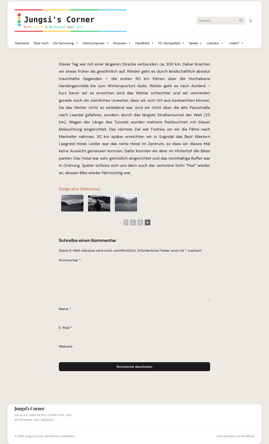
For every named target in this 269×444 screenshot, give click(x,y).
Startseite (22, 43)
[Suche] (216, 20)
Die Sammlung (65, 43)
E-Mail (65, 327)
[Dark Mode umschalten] (250, 20)
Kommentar (70, 260)
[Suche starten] (241, 20)
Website (66, 346)
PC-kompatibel (171, 43)
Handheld (144, 43)
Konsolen (122, 43)
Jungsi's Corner (34, 436)
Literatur (215, 43)
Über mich (41, 43)
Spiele (195, 43)
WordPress (247, 436)
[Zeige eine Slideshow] (79, 189)
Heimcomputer (96, 43)
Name (65, 309)
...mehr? (236, 43)
